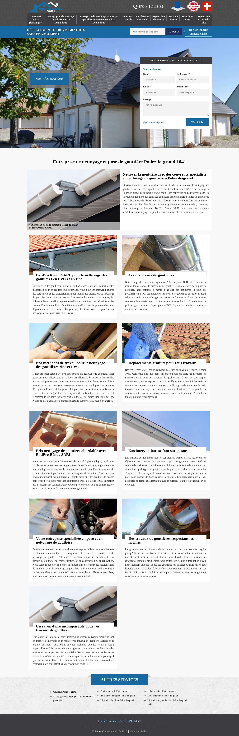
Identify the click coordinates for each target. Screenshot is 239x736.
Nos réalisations (50, 78)
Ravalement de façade (142, 18)
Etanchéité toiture (187, 18)
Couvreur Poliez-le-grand (64, 692)
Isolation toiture (173, 18)
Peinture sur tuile (127, 18)
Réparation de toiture (158, 18)
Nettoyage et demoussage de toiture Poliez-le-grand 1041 (74, 698)
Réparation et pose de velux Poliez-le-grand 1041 (167, 702)
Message (147, 99)
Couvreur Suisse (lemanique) (35, 19)
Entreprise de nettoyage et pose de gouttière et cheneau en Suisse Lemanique (98, 19)
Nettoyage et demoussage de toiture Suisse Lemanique (61, 19)
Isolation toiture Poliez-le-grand (161, 691)
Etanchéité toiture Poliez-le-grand (162, 696)
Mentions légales (138, 731)
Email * (147, 87)
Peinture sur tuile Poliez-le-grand (115, 691)
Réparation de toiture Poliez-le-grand (117, 700)
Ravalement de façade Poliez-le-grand (117, 696)
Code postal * (183, 74)
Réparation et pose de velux (203, 19)
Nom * (146, 74)
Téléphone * (183, 87)
